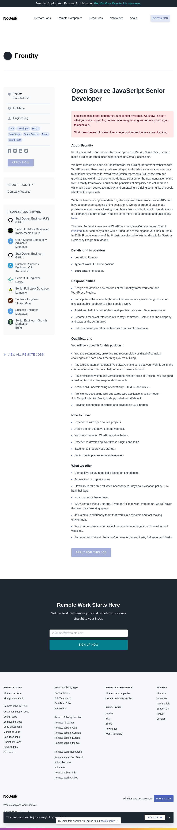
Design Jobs (10, 716)
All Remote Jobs (12, 693)
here (74, 218)
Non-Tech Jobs (11, 737)
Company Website (19, 191)
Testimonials (163, 703)
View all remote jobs (23, 354)
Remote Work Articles (66, 777)
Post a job (160, 18)
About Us (162, 693)
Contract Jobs (62, 693)
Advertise (162, 698)
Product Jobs (10, 747)
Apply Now (20, 162)
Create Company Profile (118, 698)
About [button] (133, 18)
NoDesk (162, 687)
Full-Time (19, 108)
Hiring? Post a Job (13, 698)
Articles (110, 713)
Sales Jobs (9, 752)
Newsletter (116, 18)
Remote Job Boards (65, 772)
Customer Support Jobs (16, 711)
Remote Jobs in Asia (66, 727)
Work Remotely (114, 733)
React (45, 134)
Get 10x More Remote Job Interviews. (117, 3)
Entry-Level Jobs (12, 726)
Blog (108, 718)
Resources (114, 707)
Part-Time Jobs (63, 703)
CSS (11, 128)
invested (76, 230)
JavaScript (14, 134)
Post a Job (163, 798)
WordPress (15, 139)
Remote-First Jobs (64, 722)
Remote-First (21, 98)
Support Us (163, 708)
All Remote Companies (118, 693)
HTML (35, 128)
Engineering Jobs (12, 721)
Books (109, 723)
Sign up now (88, 644)
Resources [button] (96, 18)
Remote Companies (70, 18)
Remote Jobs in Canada (68, 732)
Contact (161, 718)
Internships (60, 708)
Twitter (160, 713)
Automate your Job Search (69, 757)
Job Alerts (60, 767)
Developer (23, 128)
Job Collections (63, 762)
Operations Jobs (12, 742)
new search (90, 132)
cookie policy (108, 821)
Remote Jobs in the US (67, 742)
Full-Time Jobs (62, 698)
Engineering (20, 118)
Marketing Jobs (11, 731)
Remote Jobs (42, 18)
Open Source (31, 134)
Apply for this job (91, 552)
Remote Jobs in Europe (67, 737)
